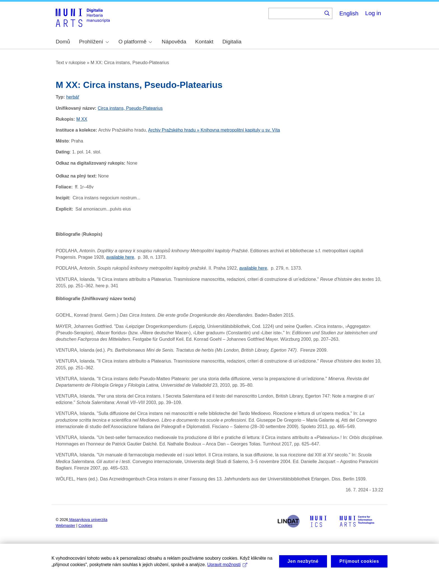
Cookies (85, 526)
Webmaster (65, 526)
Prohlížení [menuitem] (94, 41)
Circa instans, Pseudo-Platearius (130, 108)
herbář (72, 97)
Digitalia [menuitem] (231, 41)
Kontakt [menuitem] (204, 41)
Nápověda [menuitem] (174, 41)
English (348, 13)
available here (253, 268)
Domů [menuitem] (63, 41)
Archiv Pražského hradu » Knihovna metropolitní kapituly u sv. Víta (214, 130)
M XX (81, 119)
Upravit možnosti (227, 570)
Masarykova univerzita (88, 520)
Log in (373, 13)
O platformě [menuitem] (135, 41)
